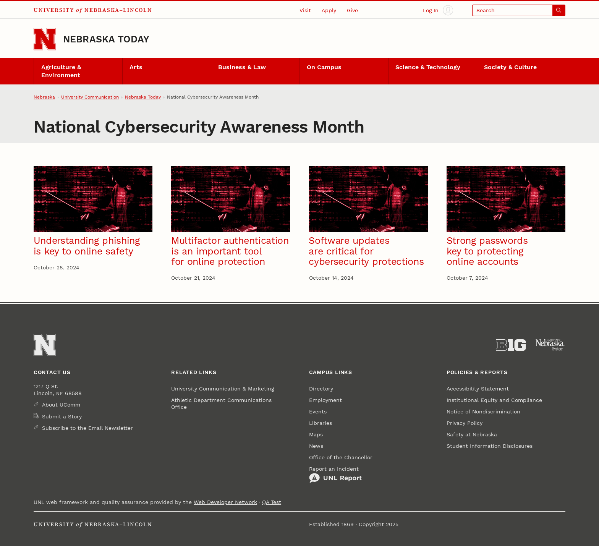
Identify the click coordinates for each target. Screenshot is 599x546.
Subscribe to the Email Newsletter (87, 428)
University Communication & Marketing (222, 389)
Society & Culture (510, 67)
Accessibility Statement (478, 389)
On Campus (324, 67)
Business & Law (242, 67)
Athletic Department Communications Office (221, 403)
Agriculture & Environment (61, 71)
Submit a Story (62, 416)
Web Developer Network (225, 502)
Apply (329, 10)
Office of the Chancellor (340, 457)
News (316, 446)
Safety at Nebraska (472, 434)
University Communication (90, 97)
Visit (305, 10)
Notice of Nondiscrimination (483, 411)
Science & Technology (427, 67)
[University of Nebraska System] (550, 345)
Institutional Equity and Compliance (494, 400)
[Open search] (518, 10)
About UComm (61, 405)
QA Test (271, 502)
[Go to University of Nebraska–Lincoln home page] (45, 39)
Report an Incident (335, 474)
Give (352, 10)
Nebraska (44, 97)
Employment (325, 400)
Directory (321, 389)
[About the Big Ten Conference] (511, 345)
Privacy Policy (464, 423)
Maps (316, 434)
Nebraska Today (106, 39)
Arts (136, 67)
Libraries (320, 423)
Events (318, 411)
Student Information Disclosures (490, 446)
